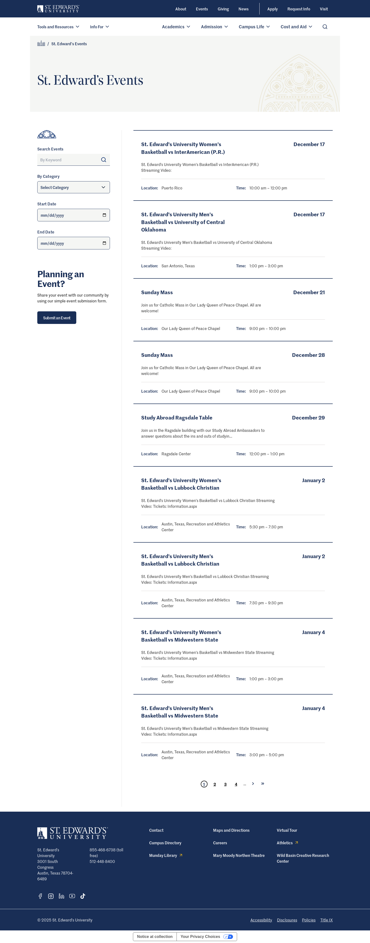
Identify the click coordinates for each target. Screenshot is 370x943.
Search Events (50, 148)
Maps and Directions (231, 830)
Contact (156, 830)
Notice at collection (155, 937)
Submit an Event (56, 317)
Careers (220, 842)
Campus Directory (165, 842)
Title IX (326, 919)
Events (202, 8)
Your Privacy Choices (200, 937)
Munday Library (166, 855)
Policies (309, 919)
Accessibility (261, 919)
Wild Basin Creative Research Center (303, 858)
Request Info (298, 8)
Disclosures (287, 919)
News (244, 8)
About (180, 8)
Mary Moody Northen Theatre (239, 855)
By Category (48, 176)
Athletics (288, 842)
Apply (272, 8)
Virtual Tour (287, 830)
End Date (45, 231)
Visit (324, 8)
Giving (223, 8)
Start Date (46, 203)
